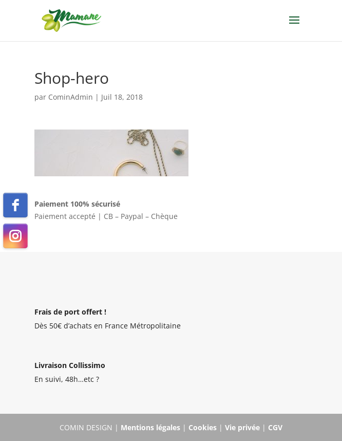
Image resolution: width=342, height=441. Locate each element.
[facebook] (15, 205)
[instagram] (15, 236)
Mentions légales (150, 427)
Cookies (202, 427)
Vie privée (242, 427)
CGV (275, 427)
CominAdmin (70, 97)
